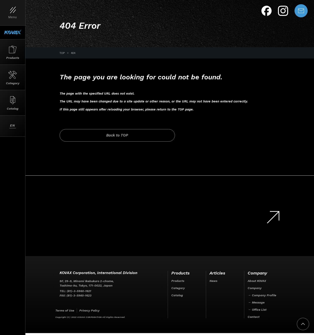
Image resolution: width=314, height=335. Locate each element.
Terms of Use (64, 312)
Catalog (177, 297)
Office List (259, 311)
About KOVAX (257, 282)
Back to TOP (95, 137)
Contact (254, 318)
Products (177, 282)
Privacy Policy (89, 312)
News (213, 282)
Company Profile (264, 297)
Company (255, 289)
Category (178, 289)
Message (258, 304)
